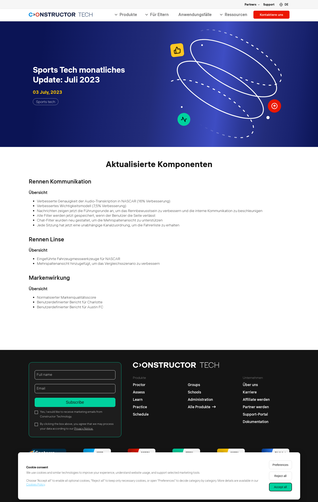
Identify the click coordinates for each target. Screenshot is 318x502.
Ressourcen (233, 15)
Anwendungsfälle (192, 15)
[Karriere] (256, 392)
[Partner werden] (256, 407)
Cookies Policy (35, 484)
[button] (284, 4)
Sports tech (45, 101)
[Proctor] (141, 383)
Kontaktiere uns (270, 15)
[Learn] (141, 399)
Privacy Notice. (83, 428)
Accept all (280, 487)
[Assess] (141, 392)
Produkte (125, 15)
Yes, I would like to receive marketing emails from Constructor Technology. (71, 414)
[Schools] (202, 392)
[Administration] (202, 399)
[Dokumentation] (256, 421)
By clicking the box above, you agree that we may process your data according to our (77, 426)
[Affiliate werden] (256, 399)
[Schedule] (141, 414)
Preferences (280, 464)
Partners (250, 4)
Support (268, 4)
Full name (44, 374)
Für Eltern (156, 15)
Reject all (280, 476)
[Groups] (202, 383)
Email (41, 388)
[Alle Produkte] (202, 407)
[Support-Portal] (256, 414)
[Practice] (141, 407)
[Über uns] (256, 383)
